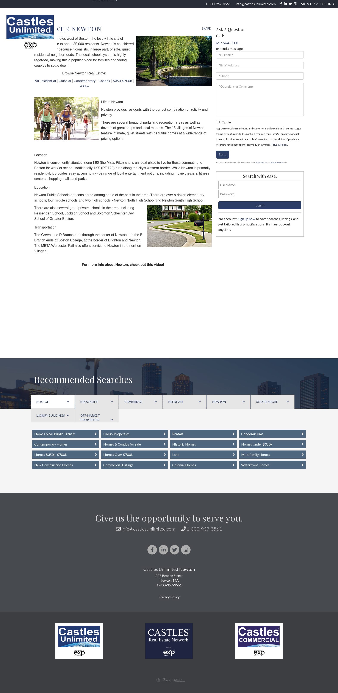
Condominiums (252, 434)
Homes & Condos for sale (122, 444)
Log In (326, 4)
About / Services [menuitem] (268, 23)
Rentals (177, 434)
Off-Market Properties (90, 418)
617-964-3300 (227, 43)
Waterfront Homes (255, 465)
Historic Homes (184, 444)
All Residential (45, 81)
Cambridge (133, 401)
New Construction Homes (53, 465)
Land (175, 454)
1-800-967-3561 (218, 4)
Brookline (89, 401)
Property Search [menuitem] (96, 23)
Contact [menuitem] (325, 23)
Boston (42, 401)
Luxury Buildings (50, 415)
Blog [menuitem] (300, 23)
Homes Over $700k (118, 454)
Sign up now (246, 219)
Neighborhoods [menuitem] (141, 23)
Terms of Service (276, 162)
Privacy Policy (279, 144)
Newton (219, 401)
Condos (104, 81)
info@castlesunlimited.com (256, 4)
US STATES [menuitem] (178, 23)
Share (206, 28)
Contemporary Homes (50, 444)
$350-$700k (122, 81)
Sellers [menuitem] (232, 23)
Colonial (65, 81)
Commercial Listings (118, 465)
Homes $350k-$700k (50, 454)
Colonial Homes (184, 465)
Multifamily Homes (255, 454)
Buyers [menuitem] (206, 23)
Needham (175, 401)
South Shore (267, 401)
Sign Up (308, 4)
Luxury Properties (116, 434)
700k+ (84, 86)
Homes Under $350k (256, 444)
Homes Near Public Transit (54, 434)
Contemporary (84, 81)
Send (222, 154)
